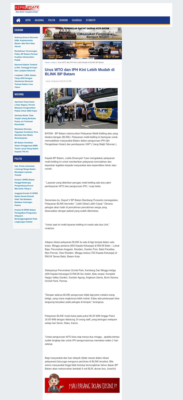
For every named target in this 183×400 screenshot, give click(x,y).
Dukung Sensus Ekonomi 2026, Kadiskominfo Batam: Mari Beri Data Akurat (26, 42)
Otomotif (91, 20)
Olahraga (77, 20)
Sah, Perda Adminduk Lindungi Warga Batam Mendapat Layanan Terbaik (25, 170)
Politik (51, 20)
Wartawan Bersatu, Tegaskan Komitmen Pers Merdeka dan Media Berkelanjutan (26, 133)
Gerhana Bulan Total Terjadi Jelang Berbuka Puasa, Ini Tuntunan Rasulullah (25, 120)
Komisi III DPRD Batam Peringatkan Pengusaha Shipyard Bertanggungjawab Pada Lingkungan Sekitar (26, 216)
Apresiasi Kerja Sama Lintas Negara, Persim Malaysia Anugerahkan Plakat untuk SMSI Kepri (26, 106)
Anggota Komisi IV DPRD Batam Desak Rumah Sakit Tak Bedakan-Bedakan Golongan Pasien (26, 199)
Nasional (39, 20)
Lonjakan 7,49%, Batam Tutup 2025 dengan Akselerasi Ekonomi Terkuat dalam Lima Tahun (25, 81)
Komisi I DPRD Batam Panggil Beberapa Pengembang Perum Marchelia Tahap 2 (25, 184)
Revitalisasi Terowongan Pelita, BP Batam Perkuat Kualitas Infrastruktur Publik (26, 55)
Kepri (28, 20)
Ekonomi (63, 20)
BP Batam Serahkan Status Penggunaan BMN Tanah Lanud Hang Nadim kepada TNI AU (26, 147)
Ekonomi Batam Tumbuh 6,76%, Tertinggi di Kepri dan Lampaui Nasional (26, 68)
